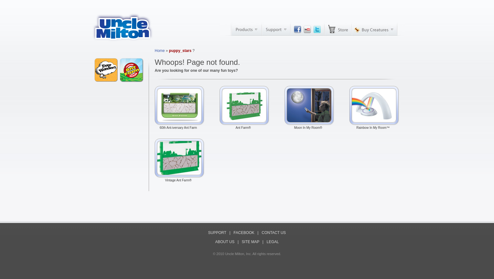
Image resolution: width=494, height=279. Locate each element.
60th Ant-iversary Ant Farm (180, 126)
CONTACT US (273, 233)
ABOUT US (224, 242)
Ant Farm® (245, 126)
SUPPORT (217, 233)
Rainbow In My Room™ (374, 126)
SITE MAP (250, 242)
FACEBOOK (243, 233)
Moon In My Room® (309, 126)
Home (160, 50)
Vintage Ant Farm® (180, 179)
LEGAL (273, 242)
